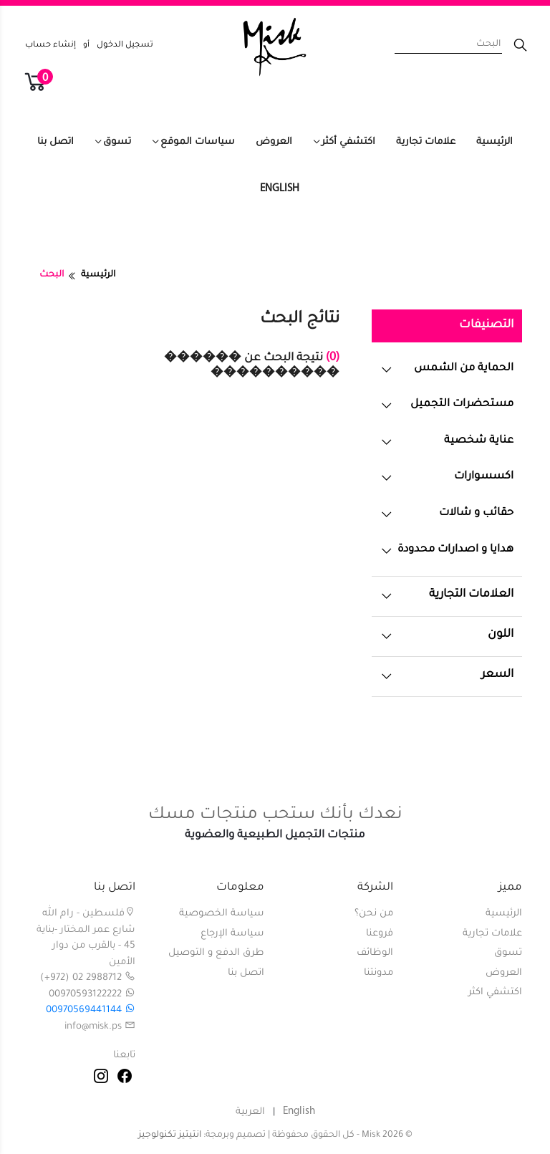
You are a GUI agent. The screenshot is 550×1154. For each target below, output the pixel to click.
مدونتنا (378, 973)
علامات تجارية (425, 142)
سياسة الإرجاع (232, 933)
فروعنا (379, 933)
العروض (274, 142)
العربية (250, 1112)
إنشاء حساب (50, 45)
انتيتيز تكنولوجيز (169, 1135)
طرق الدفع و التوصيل (216, 953)
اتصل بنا (55, 142)
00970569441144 (90, 1010)
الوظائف (375, 953)
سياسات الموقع (197, 142)
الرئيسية (494, 142)
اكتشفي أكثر (348, 142)
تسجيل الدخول (125, 45)
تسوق (117, 142)
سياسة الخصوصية (221, 913)
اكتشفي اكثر (495, 992)
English (279, 188)
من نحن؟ (373, 913)
